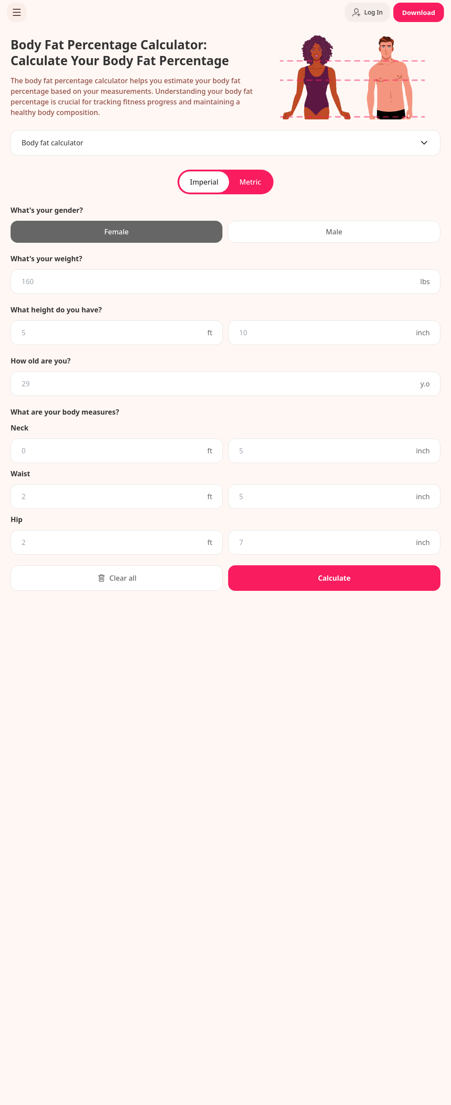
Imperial (204, 182)
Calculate (334, 578)
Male (334, 232)
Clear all (117, 578)
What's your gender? (47, 210)
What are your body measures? (65, 412)
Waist (20, 473)
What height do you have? (56, 310)
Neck (20, 428)
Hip (16, 519)
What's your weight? (46, 258)
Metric (250, 182)
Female (116, 232)
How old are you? (40, 361)
